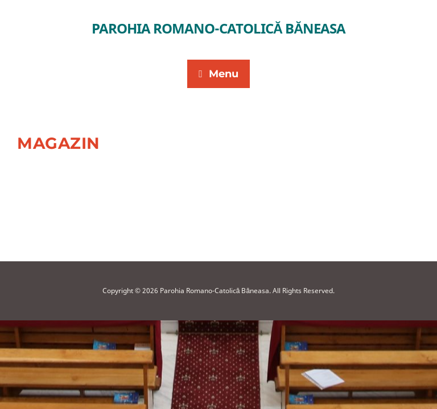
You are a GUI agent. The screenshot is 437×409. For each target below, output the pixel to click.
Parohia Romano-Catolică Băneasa (219, 28)
